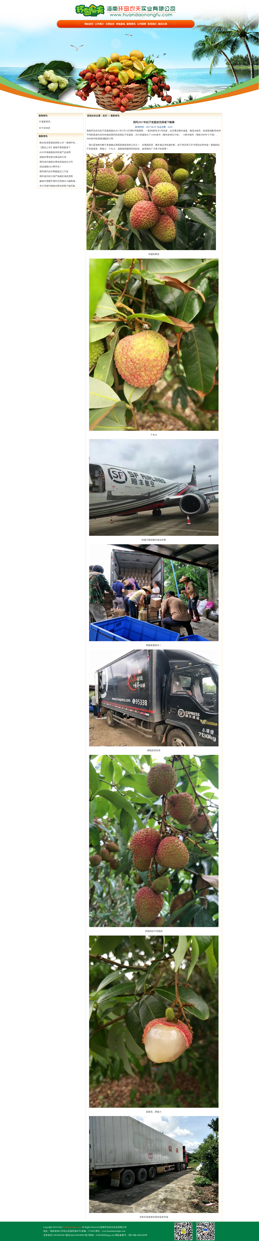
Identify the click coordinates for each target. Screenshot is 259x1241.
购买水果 (162, 24)
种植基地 (120, 24)
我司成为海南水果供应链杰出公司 (56, 162)
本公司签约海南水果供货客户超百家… (58, 186)
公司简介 (99, 24)
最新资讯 (45, 121)
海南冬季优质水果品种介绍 (53, 157)
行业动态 (45, 128)
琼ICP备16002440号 (138, 1235)
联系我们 (152, 24)
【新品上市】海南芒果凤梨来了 (55, 147)
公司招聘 (141, 24)
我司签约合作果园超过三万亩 (54, 171)
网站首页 (88, 24)
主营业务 (110, 24)
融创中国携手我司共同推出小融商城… (58, 181)
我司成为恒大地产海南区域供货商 (56, 176)
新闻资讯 (131, 24)
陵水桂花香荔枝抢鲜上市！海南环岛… (58, 142)
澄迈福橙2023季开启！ (51, 166)
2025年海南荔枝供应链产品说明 (55, 152)
